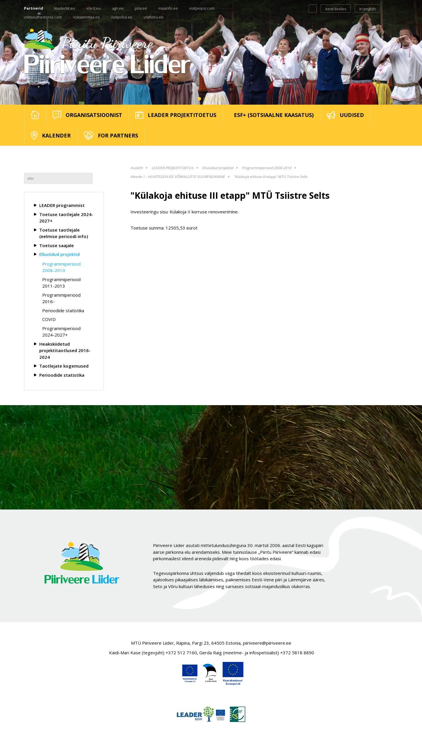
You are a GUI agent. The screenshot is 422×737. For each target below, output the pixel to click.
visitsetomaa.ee (86, 17)
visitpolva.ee (121, 17)
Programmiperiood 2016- (61, 298)
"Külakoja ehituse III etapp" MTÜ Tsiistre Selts (270, 176)
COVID (49, 319)
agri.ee (118, 8)
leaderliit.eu (64, 8)
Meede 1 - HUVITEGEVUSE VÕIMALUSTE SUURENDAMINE (177, 176)
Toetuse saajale (56, 245)
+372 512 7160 (181, 653)
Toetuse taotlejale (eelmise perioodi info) (63, 233)
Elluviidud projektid (59, 254)
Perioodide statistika (63, 310)
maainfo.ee (168, 8)
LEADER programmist (62, 205)
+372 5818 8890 (297, 653)
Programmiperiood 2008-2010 (61, 267)
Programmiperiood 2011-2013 (61, 282)
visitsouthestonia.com (43, 17)
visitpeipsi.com (202, 8)
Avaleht (136, 167)
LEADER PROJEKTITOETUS (172, 167)
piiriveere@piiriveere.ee (267, 643)
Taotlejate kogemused (64, 366)
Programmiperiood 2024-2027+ (61, 331)
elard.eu (93, 8)
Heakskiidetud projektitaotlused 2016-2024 (65, 350)
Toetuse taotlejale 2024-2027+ (66, 217)
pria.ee (141, 8)
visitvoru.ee (154, 17)
